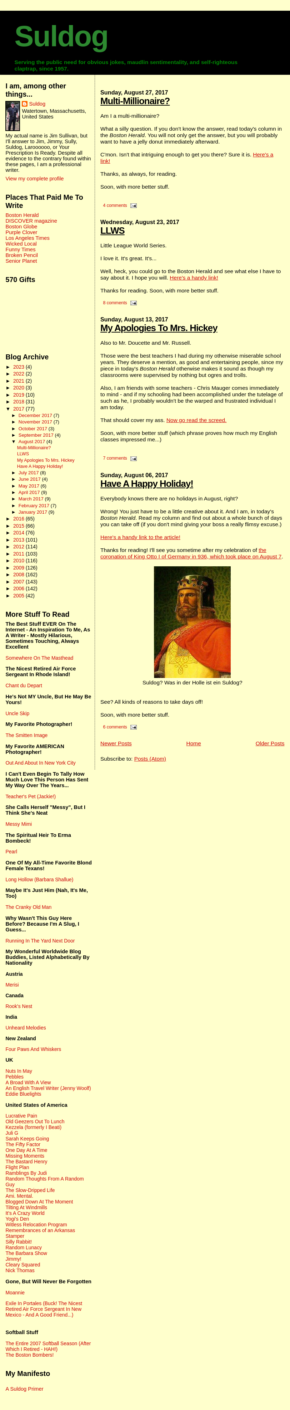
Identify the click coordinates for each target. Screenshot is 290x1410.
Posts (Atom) (150, 759)
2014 (19, 533)
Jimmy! (13, 1259)
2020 (19, 388)
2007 (19, 582)
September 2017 (37, 435)
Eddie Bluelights (23, 1094)
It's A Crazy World (24, 1213)
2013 (19, 540)
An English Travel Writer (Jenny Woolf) (48, 1088)
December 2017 (36, 415)
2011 (19, 554)
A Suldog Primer (24, 1389)
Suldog (61, 36)
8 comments (115, 302)
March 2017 (32, 499)
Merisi (12, 985)
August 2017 (32, 441)
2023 (19, 367)
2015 (19, 526)
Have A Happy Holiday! (146, 484)
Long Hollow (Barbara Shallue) (39, 879)
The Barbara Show (26, 1253)
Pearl (11, 851)
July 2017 (29, 472)
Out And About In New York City (40, 763)
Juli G (11, 1133)
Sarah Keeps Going (27, 1139)
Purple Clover (21, 232)
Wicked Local (20, 244)
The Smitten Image (26, 735)
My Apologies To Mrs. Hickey (159, 328)
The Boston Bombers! (29, 1355)
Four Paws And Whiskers (33, 1049)
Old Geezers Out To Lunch (34, 1121)
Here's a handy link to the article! (140, 537)
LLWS (112, 231)
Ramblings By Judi (26, 1173)
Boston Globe (21, 226)
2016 (19, 519)
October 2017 (34, 428)
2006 (19, 588)
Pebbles (14, 1077)
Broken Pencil (21, 255)
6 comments (115, 727)
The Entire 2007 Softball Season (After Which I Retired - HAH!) (48, 1346)
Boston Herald (22, 215)
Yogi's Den (17, 1219)
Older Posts (270, 743)
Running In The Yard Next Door (40, 941)
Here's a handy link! (194, 278)
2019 (19, 395)
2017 (19, 409)
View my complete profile (34, 178)
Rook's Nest (18, 1006)
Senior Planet (21, 261)
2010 (19, 560)
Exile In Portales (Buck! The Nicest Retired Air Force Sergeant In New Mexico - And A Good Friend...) (43, 1309)
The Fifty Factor (22, 1144)
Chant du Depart (23, 685)
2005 (19, 596)
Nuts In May (18, 1071)
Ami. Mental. (19, 1196)
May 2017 (30, 486)
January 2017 (34, 512)
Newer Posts (116, 743)
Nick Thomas (19, 1270)
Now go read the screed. (196, 420)
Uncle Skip (17, 713)
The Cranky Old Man (28, 907)
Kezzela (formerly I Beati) (33, 1127)
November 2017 (36, 422)
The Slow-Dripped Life (30, 1190)
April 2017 (30, 492)
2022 (19, 374)
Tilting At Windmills (26, 1207)
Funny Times (20, 249)
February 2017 (35, 505)
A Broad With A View (28, 1082)
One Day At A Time (26, 1150)
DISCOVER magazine (31, 221)
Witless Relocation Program (36, 1224)
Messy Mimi (18, 824)
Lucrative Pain (21, 1116)
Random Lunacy (23, 1247)
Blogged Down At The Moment (39, 1202)
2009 (19, 568)
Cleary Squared (22, 1265)
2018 (19, 401)
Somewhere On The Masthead (39, 658)
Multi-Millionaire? (135, 101)
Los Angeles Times (27, 238)
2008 (19, 574)
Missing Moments (24, 1156)
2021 (19, 381)
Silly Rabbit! (18, 1242)
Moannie (15, 1292)
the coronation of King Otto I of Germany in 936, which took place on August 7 (190, 553)
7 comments (115, 458)
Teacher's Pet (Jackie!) (30, 796)
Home (193, 743)
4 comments (115, 205)
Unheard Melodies (25, 1028)
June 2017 (30, 479)
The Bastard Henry (26, 1161)
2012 (19, 546)
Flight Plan (17, 1167)
